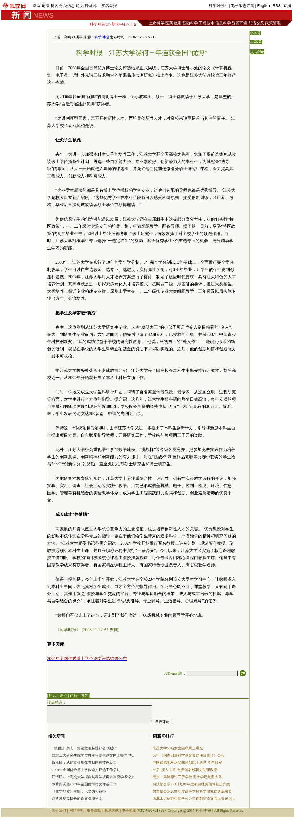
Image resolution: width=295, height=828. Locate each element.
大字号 (257, 51)
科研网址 (92, 5)
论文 (80, 5)
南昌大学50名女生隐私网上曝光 (178, 748)
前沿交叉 (256, 23)
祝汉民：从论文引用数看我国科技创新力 (84, 762)
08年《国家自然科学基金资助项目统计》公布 (189, 755)
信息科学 (223, 23)
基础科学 (190, 23)
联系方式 (111, 810)
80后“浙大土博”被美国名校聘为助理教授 (185, 770)
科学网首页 (99, 24)
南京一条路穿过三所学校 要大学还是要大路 (187, 777)
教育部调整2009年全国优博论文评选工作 (84, 784)
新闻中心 (119, 24)
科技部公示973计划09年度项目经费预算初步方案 (191, 784)
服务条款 (94, 810)
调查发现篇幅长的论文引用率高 (77, 798)
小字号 (255, 33)
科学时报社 (218, 5)
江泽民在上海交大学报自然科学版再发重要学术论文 (93, 777)
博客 (54, 5)
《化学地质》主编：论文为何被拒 (79, 791)
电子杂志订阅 (242, 5)
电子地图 (129, 810)
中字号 (256, 42)
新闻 (37, 5)
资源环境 (239, 23)
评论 (63, 695)
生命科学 (157, 23)
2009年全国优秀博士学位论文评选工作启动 (86, 770)
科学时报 (101, 37)
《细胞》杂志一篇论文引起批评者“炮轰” (84, 748)
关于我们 (59, 810)
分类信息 (67, 5)
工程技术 (206, 23)
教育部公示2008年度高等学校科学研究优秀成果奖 (192, 791)
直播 (287, 5)
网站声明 (76, 810)
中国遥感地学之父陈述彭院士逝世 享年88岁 (187, 762)
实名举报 (109, 5)
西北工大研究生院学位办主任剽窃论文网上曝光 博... (93, 755)
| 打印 (52, 695)
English (263, 5)
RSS (277, 5)
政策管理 (273, 23)
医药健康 (173, 23)
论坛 (45, 5)
